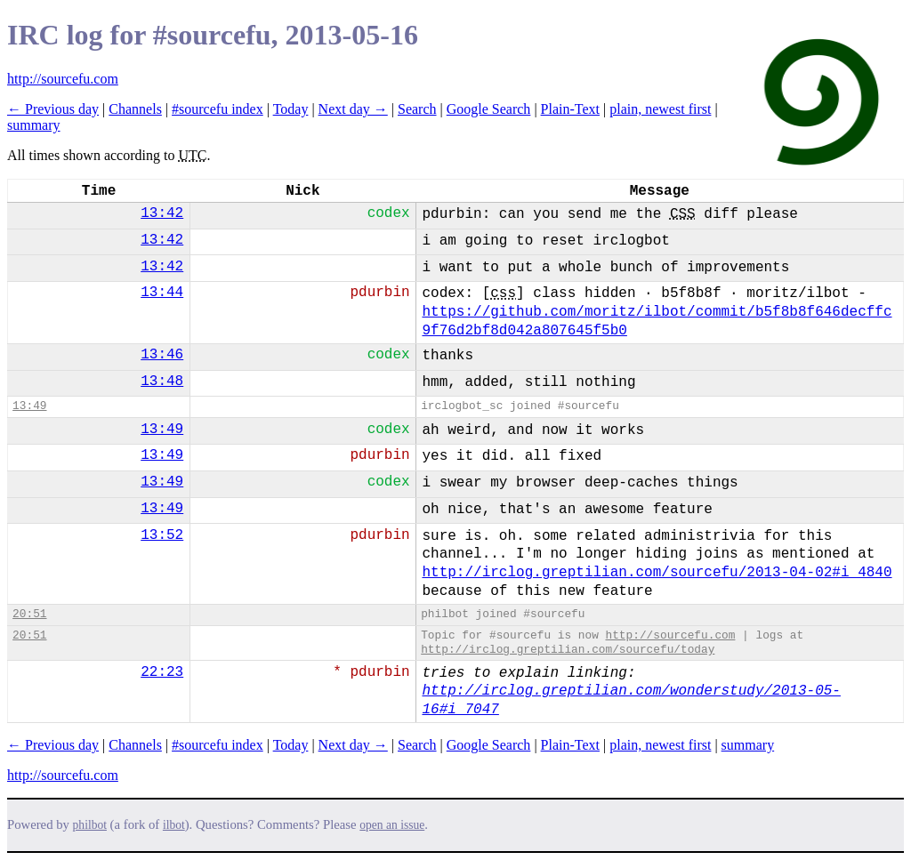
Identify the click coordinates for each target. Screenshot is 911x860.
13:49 (29, 406)
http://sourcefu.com (62, 78)
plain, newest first (660, 109)
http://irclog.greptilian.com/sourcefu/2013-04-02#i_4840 (656, 573)
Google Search (489, 109)
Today (291, 109)
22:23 (162, 672)
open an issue (391, 825)
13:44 (162, 293)
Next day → (353, 109)
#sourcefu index (217, 109)
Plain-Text (570, 109)
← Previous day (53, 109)
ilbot (174, 825)
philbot (90, 825)
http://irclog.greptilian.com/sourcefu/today (567, 649)
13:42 (162, 213)
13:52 (162, 535)
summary (33, 125)
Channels (135, 109)
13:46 (162, 355)
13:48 (162, 382)
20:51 (29, 614)
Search (417, 109)
